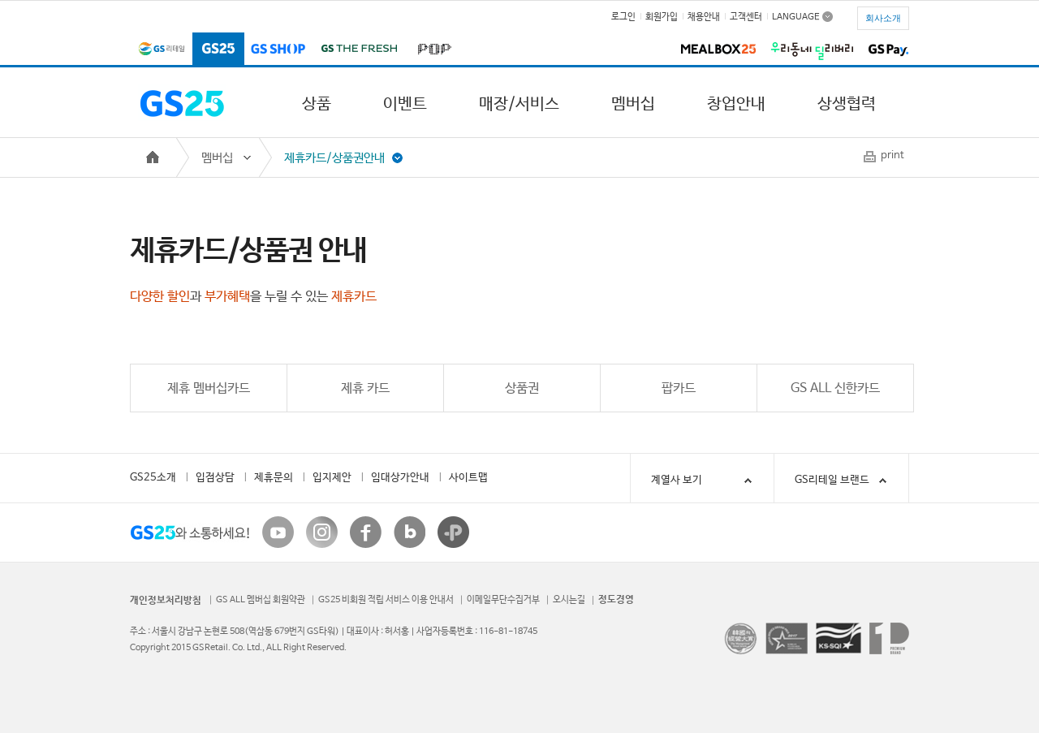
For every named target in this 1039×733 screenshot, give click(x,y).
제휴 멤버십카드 (208, 388)
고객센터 (746, 17)
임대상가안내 (400, 478)
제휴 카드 (365, 388)
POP (431, 49)
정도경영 (616, 600)
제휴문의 (273, 478)
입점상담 (215, 478)
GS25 (218, 49)
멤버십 (633, 104)
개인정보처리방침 (165, 600)
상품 (316, 104)
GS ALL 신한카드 (835, 388)
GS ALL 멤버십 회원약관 (260, 600)
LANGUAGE (796, 16)
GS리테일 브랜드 (832, 480)
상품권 (522, 388)
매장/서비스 (519, 104)
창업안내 (736, 104)
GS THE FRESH (359, 49)
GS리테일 (161, 49)
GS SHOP (278, 49)
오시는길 (569, 600)
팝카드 (679, 388)
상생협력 (846, 104)
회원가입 (661, 17)
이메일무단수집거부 (503, 600)
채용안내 (704, 17)
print (892, 155)
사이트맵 (468, 478)
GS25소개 (153, 478)
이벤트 (405, 104)
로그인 (623, 17)
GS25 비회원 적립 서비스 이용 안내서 (386, 600)
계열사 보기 (704, 480)
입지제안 (332, 478)
